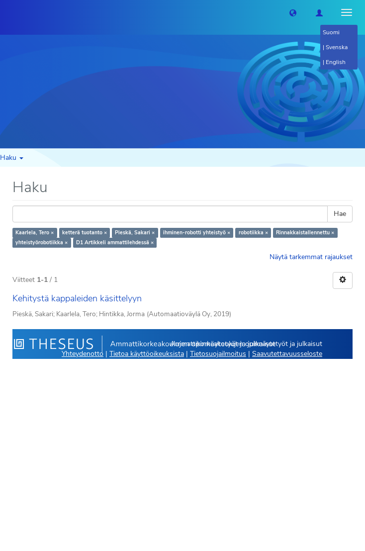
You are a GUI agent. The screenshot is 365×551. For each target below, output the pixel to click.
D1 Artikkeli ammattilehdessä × (115, 242)
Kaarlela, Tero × (34, 232)
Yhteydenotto (82, 353)
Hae (340, 213)
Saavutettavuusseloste (287, 353)
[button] (293, 12)
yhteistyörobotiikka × (41, 242)
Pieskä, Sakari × (135, 232)
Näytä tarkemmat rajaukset (311, 257)
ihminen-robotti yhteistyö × (196, 232)
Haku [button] (11, 157)
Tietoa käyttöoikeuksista (146, 353)
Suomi (331, 32)
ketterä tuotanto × (84, 232)
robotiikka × (253, 232)
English (336, 62)
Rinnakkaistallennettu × (305, 232)
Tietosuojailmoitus (218, 353)
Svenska (337, 47)
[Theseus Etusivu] (7, 12)
